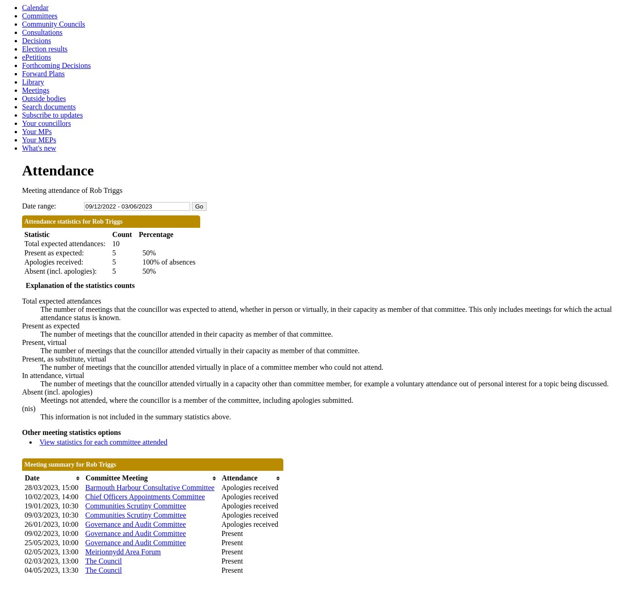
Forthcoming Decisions (56, 65)
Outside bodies (44, 98)
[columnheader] (52, 478)
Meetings (36, 90)
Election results (45, 49)
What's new (39, 148)
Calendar (35, 7)
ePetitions (36, 57)
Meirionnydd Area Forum (123, 552)
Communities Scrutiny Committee (135, 506)
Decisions (36, 41)
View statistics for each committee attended (103, 442)
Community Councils (53, 24)
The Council (103, 561)
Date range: (39, 206)
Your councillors (46, 123)
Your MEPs (39, 140)
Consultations (42, 32)
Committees (39, 16)
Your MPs (37, 131)
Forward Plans (43, 74)
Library (33, 82)
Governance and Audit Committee (135, 524)
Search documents (49, 107)
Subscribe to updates (52, 115)
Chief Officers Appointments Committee (145, 497)
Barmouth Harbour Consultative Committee (149, 487)
